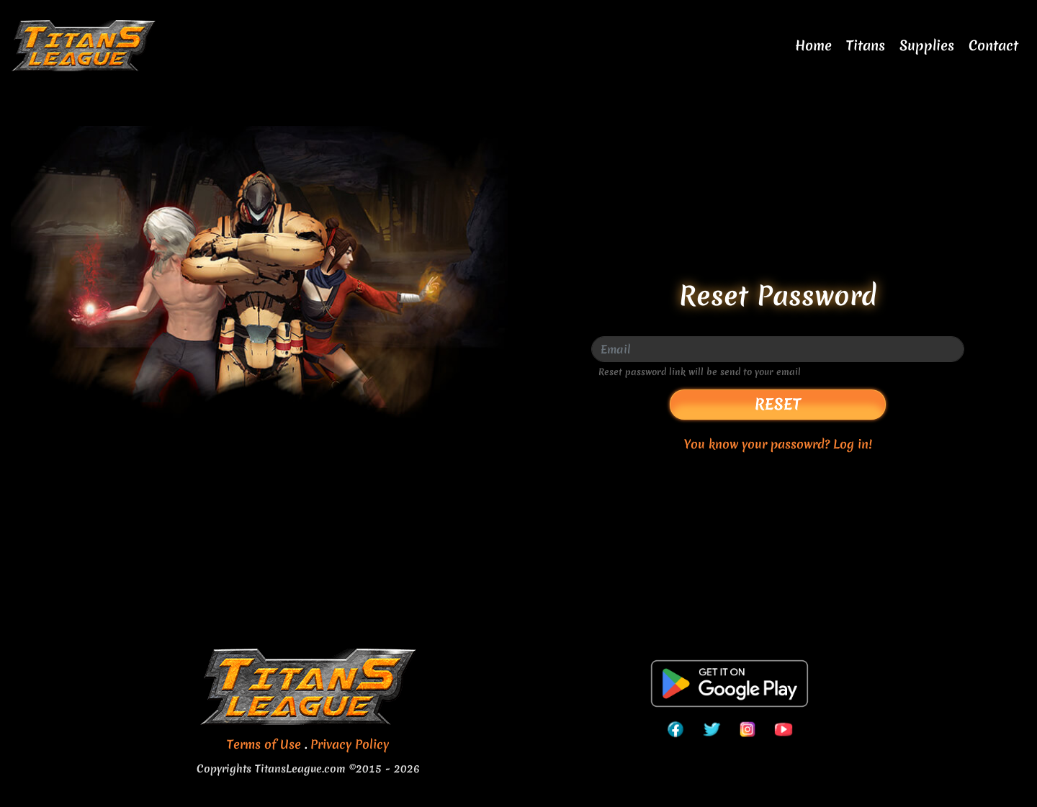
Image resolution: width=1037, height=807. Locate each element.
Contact (993, 45)
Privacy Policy (349, 744)
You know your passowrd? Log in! (778, 444)
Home (813, 45)
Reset (778, 404)
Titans (865, 45)
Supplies (926, 45)
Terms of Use (264, 744)
